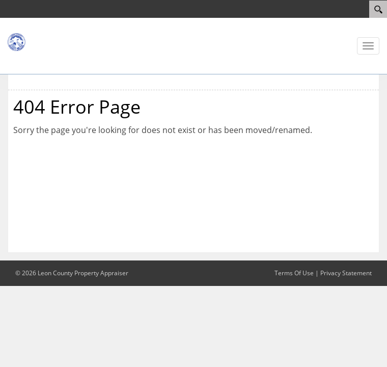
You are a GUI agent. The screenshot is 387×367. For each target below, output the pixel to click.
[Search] (378, 9)
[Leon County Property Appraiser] (38, 41)
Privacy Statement (346, 273)
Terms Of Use (294, 273)
